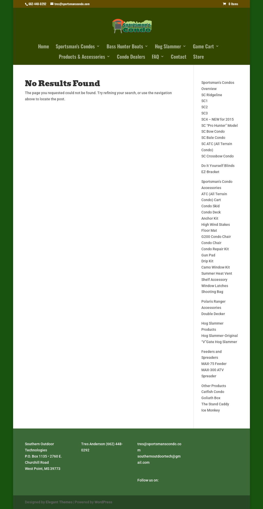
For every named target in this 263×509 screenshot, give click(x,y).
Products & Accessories (82, 57)
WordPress (103, 502)
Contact (178, 57)
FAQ (155, 57)
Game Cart (203, 47)
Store (198, 57)
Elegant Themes (59, 502)
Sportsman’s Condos (75, 47)
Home (43, 47)
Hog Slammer (168, 47)
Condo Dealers (131, 57)
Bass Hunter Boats (125, 47)
